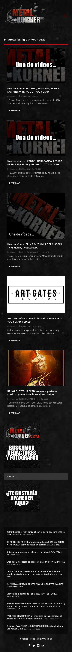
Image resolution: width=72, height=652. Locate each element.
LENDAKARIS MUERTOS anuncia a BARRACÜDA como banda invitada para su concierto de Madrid (33, 573)
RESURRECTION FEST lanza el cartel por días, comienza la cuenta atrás (36, 533)
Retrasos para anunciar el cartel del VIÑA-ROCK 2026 (33, 552)
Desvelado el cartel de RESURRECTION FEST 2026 (31, 593)
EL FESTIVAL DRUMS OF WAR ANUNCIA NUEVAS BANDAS (35, 584)
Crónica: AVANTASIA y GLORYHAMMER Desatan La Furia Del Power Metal (35, 627)
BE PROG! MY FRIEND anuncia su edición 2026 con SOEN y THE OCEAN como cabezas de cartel (35, 543)
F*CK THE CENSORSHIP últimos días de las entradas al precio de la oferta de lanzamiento (34, 617)
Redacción (24, 96)
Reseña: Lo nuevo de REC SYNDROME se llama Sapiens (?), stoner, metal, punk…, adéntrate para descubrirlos (36, 605)
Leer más (14, 110)
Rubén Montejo (27, 398)
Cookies (24, 638)
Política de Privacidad (41, 638)
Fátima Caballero (28, 251)
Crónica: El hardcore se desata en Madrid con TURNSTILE (36, 561)
